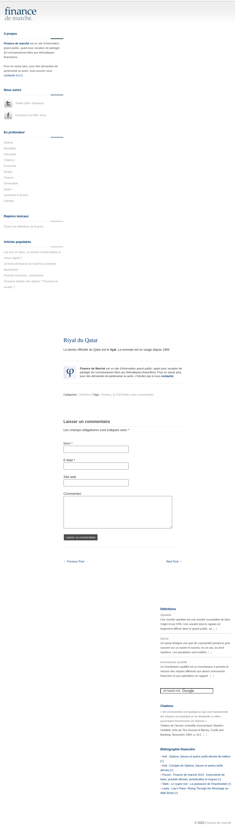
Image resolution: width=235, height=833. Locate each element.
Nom (68, 443)
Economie (10, 165)
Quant (7, 189)
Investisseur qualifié (173, 662)
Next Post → (174, 561)
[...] (215, 628)
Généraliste (11, 183)
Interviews (10, 154)
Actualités (10, 148)
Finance (9, 177)
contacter (167, 376)
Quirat (164, 638)
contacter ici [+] (13, 75)
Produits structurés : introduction (24, 275)
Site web (70, 477)
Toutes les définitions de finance (23, 226)
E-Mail (69, 460)
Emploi (8, 171)
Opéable (165, 614)
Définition (85, 394)
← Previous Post (74, 561)
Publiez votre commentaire (137, 394)
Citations (9, 160)
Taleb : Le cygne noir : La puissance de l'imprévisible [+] (196, 783)
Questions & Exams (16, 195)
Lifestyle (9, 200)
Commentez (72, 493)
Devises (106, 394)
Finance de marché (16, 43)
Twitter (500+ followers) (29, 103)
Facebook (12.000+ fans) (30, 115)
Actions (8, 142)
